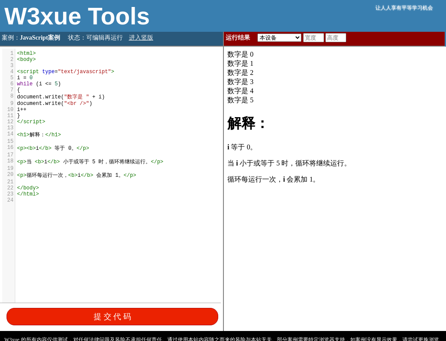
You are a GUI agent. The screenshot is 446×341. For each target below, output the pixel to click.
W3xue (46, 16)
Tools (119, 16)
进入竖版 (141, 37)
